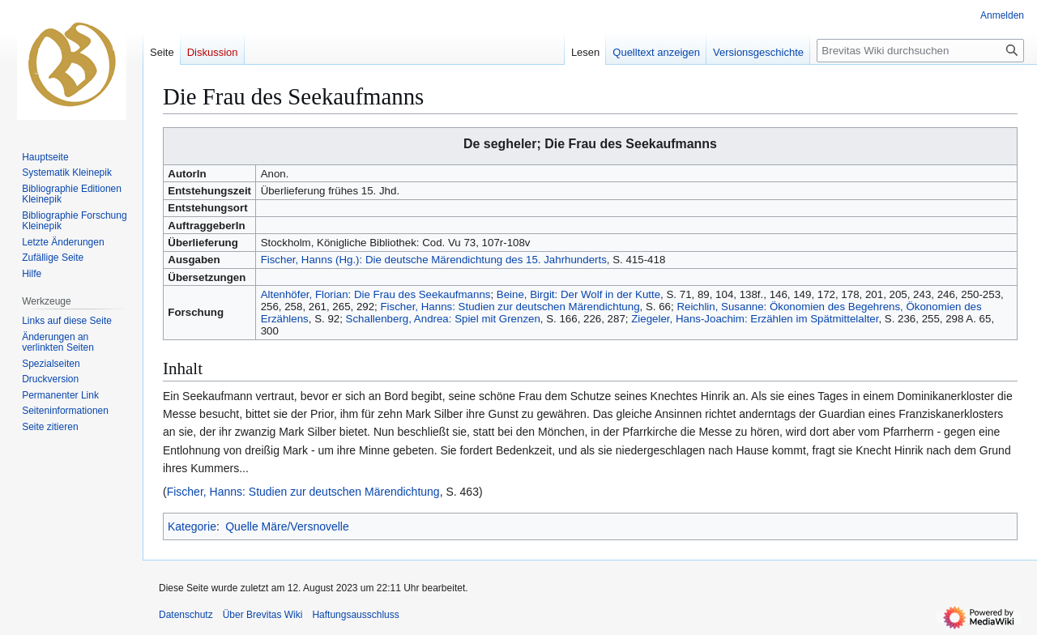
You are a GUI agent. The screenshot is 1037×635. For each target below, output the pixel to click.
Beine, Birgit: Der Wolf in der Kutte (578, 294)
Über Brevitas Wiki (263, 614)
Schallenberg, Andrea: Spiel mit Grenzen (443, 319)
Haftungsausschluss (355, 614)
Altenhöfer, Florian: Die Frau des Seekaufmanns (376, 294)
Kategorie (192, 526)
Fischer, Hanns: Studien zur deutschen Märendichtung (510, 306)
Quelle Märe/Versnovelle (287, 526)
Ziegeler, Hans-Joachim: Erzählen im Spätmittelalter (754, 319)
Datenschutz (186, 614)
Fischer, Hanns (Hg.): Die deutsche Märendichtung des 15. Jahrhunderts (434, 260)
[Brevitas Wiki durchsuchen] (920, 50)
